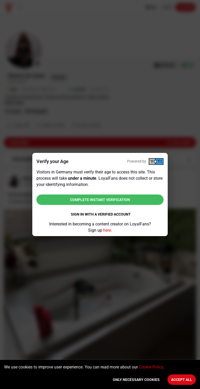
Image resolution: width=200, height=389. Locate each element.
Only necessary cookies (136, 380)
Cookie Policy (151, 367)
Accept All (181, 380)
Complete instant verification (100, 200)
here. (107, 230)
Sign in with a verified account (101, 214)
